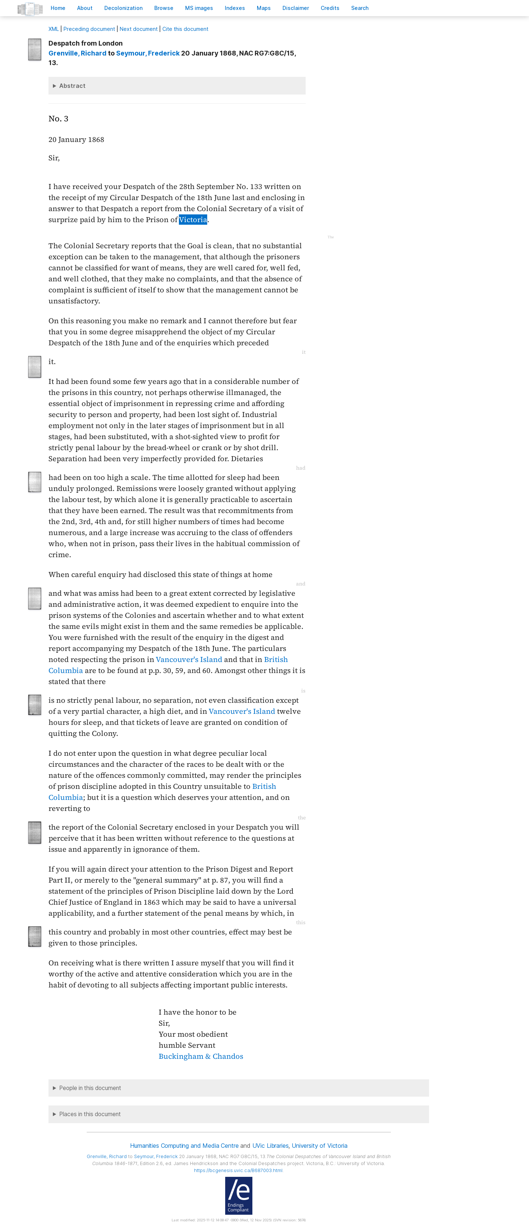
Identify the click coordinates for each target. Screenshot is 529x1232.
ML (53, 29)
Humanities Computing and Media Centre (184, 1145)
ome (58, 8)
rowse (163, 8)
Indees (235, 8)
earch (360, 8)
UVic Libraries (270, 1145)
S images (199, 8)
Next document (139, 29)
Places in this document (90, 1114)
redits (330, 8)
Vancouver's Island (189, 659)
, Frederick (148, 53)
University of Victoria (319, 1145)
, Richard (77, 53)
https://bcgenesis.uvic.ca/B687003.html (238, 1170)
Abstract (72, 85)
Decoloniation (123, 8)
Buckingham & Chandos (201, 1056)
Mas (264, 8)
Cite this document (185, 29)
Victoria (193, 219)
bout (85, 8)
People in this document (90, 1088)
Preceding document (89, 29)
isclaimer (296, 8)
